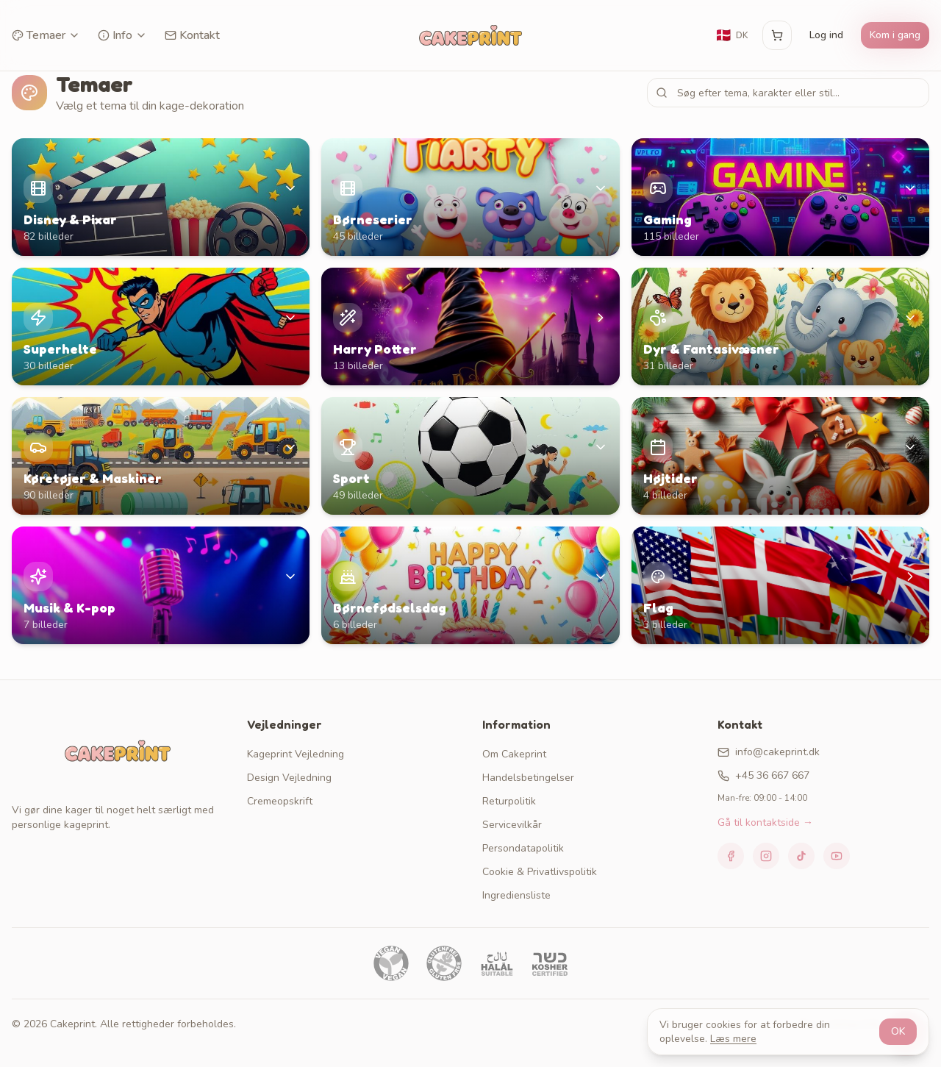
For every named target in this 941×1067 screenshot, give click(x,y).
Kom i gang (895, 35)
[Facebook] (731, 856)
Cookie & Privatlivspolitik (539, 872)
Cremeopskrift (279, 801)
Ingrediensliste (516, 895)
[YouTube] (836, 856)
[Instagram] (766, 856)
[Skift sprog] (731, 35)
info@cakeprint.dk (769, 752)
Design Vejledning (289, 778)
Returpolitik (509, 801)
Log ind (826, 35)
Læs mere (733, 1039)
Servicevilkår (512, 825)
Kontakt (192, 35)
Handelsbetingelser (528, 778)
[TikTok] (801, 856)
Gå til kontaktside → (765, 822)
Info (122, 35)
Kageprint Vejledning (295, 754)
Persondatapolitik (523, 848)
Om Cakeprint (514, 754)
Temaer (46, 35)
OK (898, 1031)
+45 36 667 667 (763, 775)
